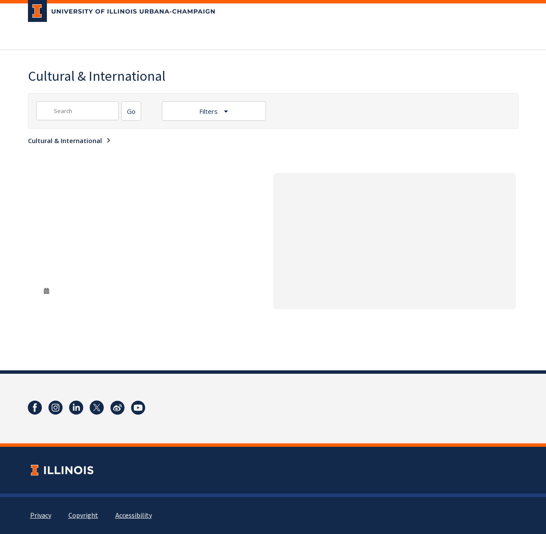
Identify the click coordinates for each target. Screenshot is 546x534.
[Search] (131, 111)
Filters (209, 111)
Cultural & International (65, 140)
